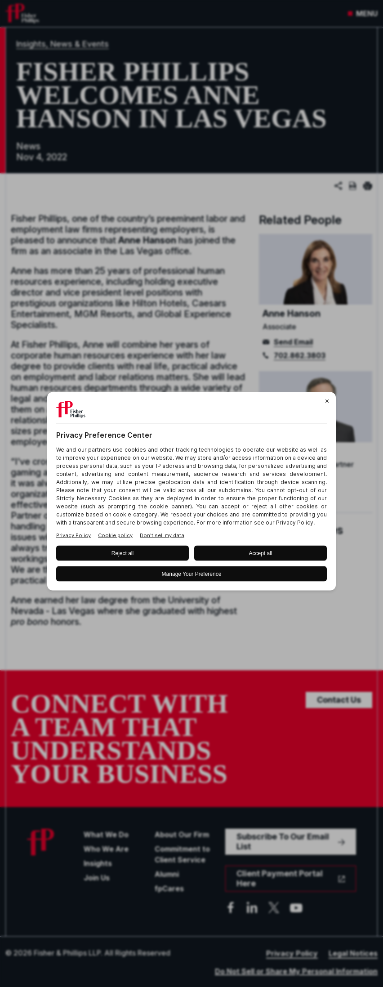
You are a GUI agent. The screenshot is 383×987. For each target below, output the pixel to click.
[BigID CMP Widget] (191, 494)
